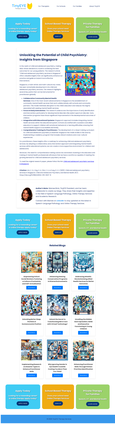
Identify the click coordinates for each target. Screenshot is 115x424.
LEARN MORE (92, 37)
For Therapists (43, 6)
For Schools (61, 6)
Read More (32, 288)
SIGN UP (58, 36)
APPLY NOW (23, 36)
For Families (77, 6)
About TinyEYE (94, 6)
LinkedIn (60, 201)
